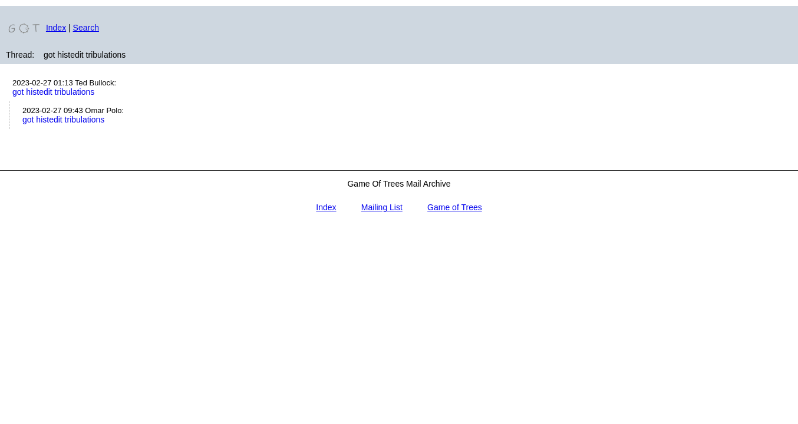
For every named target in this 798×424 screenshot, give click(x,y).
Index (56, 27)
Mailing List (382, 207)
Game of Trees (454, 207)
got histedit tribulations (53, 92)
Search (86, 27)
